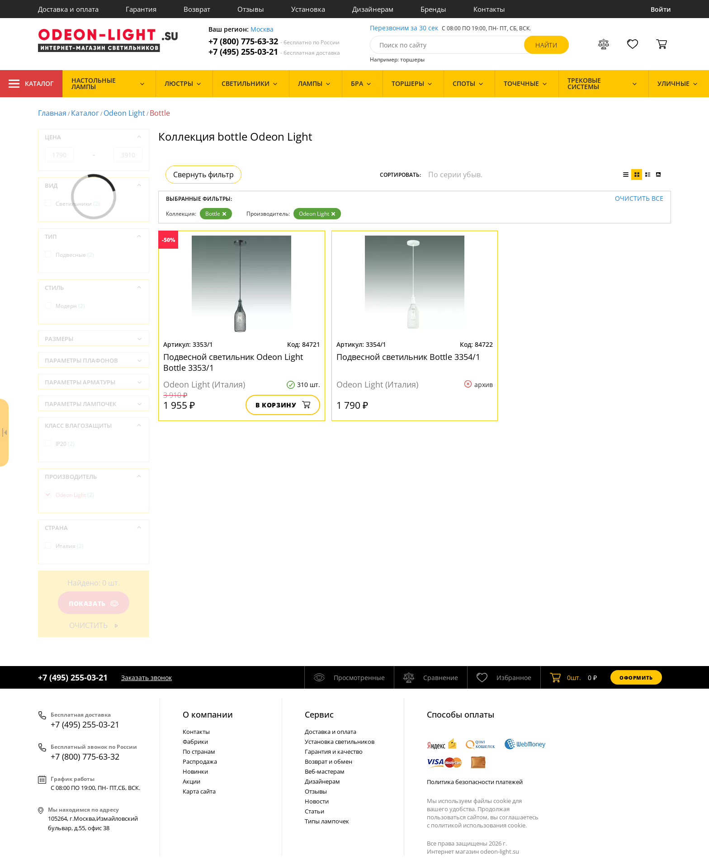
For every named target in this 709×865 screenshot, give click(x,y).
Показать (93, 603)
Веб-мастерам (325, 771)
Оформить (636, 677)
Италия (70, 546)
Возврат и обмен (328, 761)
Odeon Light (124, 113)
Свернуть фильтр (203, 175)
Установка (308, 9)
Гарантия (141, 9)
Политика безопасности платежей (475, 782)
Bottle (216, 213)
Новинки (195, 771)
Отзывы (250, 9)
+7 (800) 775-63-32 (274, 41)
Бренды (433, 9)
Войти (661, 9)
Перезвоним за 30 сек (404, 28)
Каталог (31, 83)
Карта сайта (199, 791)
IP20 (65, 444)
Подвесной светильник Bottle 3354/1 (408, 356)
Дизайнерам (372, 9)
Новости (317, 801)
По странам (199, 751)
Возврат (197, 9)
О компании (208, 714)
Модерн (70, 306)
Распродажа (200, 761)
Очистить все (639, 199)
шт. (565, 677)
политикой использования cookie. (479, 825)
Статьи (314, 811)
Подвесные (75, 255)
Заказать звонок (146, 677)
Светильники (78, 204)
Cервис (319, 714)
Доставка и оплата (68, 9)
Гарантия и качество (334, 751)
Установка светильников (339, 741)
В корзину (282, 405)
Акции (191, 781)
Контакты (489, 9)
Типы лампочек (327, 821)
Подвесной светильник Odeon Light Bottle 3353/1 (233, 362)
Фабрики (195, 741)
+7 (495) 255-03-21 (274, 52)
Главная (52, 113)
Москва (262, 29)
